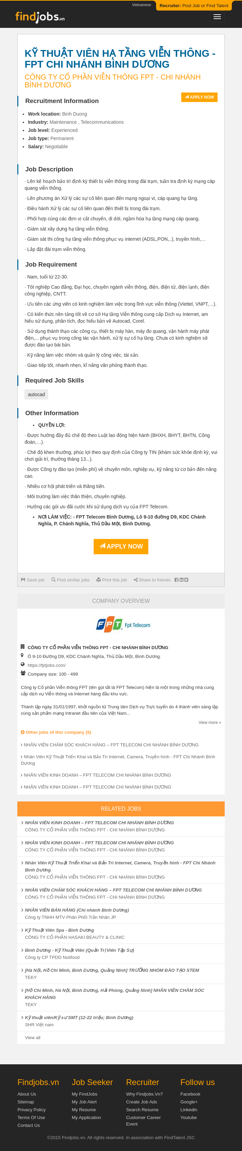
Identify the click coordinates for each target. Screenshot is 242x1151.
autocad (36, 394)
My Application (86, 1117)
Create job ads (141, 1101)
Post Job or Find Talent (194, 5)
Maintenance (63, 122)
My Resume (84, 1109)
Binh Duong (74, 114)
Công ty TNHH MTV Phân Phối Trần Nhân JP (70, 917)
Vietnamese (141, 5)
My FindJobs (84, 1094)
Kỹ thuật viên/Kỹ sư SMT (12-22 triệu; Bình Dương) (79, 1017)
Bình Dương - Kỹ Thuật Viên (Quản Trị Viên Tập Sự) (79, 950)
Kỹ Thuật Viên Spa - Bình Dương (59, 930)
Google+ (189, 1101)
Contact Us (28, 1125)
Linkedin (189, 1109)
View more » (210, 722)
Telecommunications (102, 122)
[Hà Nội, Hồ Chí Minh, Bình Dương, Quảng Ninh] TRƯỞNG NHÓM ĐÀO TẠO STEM (112, 970)
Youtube (189, 1117)
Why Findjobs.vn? (144, 1094)
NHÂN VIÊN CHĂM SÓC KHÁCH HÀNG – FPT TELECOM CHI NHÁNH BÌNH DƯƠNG (111, 744)
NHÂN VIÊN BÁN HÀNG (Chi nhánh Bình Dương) (77, 910)
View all (32, 1037)
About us (26, 1094)
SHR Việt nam (39, 1024)
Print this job (111, 579)
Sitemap (25, 1101)
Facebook (191, 1094)
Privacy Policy (31, 1109)
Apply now (199, 97)
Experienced (64, 130)
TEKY (31, 977)
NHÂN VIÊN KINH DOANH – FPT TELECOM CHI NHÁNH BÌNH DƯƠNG (97, 775)
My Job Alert (84, 1101)
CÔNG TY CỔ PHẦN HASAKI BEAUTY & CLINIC (75, 937)
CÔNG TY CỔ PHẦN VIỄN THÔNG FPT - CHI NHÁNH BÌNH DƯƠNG (95, 829)
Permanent (62, 138)
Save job (32, 579)
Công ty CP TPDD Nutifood (52, 957)
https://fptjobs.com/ (46, 665)
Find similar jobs (70, 579)
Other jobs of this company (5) (56, 732)
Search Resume (142, 1109)
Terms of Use (31, 1117)
